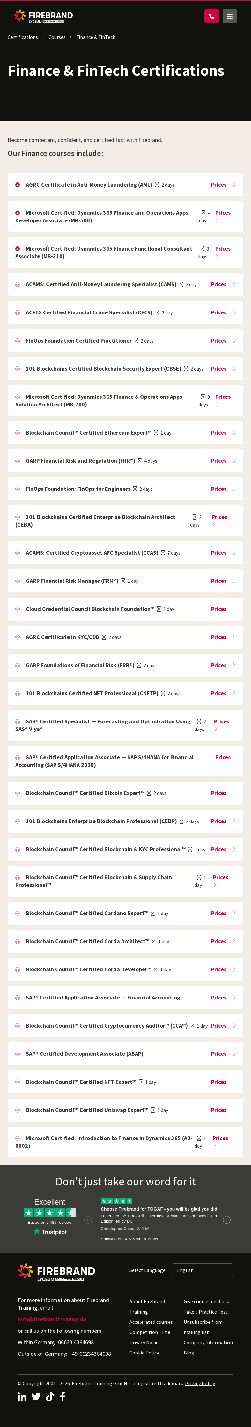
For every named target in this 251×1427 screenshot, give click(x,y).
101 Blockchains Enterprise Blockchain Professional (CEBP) (101, 821)
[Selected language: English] (202, 1270)
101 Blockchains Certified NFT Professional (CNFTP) (92, 693)
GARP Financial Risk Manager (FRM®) (72, 580)
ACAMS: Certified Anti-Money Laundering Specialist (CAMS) (101, 284)
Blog (189, 1352)
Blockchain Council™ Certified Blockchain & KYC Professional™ (106, 849)
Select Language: (147, 1270)
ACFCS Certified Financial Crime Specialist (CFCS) (89, 312)
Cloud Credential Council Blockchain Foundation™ (90, 609)
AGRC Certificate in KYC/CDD (63, 637)
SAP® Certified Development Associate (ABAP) (85, 1053)
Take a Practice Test (206, 1311)
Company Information (208, 1342)
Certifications (23, 37)
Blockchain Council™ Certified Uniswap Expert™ (87, 1110)
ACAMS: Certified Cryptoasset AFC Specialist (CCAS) (92, 552)
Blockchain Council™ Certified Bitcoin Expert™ (85, 793)
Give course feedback (206, 1301)
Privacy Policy (200, 1383)
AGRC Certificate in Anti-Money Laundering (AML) (89, 184)
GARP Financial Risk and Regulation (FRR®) (80, 460)
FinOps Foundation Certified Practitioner (79, 340)
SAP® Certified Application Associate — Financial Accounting (103, 997)
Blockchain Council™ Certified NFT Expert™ (81, 1081)
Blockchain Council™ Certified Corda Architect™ (87, 941)
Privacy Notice (145, 1342)
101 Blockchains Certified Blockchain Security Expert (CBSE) (103, 368)
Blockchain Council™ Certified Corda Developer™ (88, 969)
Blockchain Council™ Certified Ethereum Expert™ (88, 432)
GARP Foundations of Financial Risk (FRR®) (80, 665)
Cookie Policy (144, 1352)
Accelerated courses (151, 1322)
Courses (57, 37)
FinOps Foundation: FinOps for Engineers (78, 488)
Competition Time (149, 1332)
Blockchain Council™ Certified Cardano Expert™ (87, 913)
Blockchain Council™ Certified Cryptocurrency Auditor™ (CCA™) (107, 1025)
